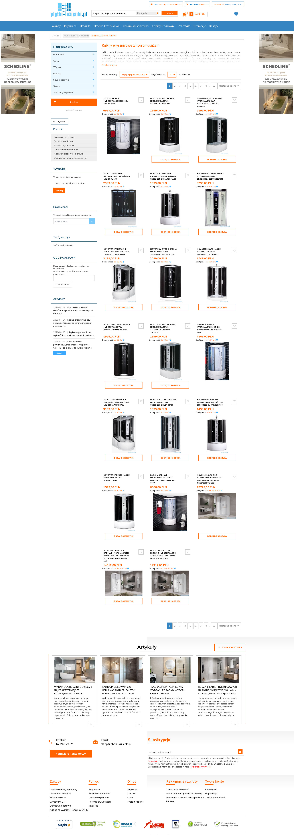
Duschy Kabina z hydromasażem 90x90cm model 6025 (116, 101)
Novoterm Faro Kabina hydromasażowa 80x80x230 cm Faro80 (209, 249)
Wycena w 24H (58, 783)
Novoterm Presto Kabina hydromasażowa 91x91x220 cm (117, 469)
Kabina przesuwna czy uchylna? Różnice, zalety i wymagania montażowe (72, 322)
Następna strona (229, 85)
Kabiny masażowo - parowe (68, 153)
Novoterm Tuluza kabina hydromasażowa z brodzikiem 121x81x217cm (210, 176)
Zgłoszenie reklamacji (177, 771)
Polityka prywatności (100, 783)
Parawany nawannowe (66, 149)
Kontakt (131, 775)
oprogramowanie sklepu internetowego (226, 819)
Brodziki (85, 26)
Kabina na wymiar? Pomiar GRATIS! (69, 791)
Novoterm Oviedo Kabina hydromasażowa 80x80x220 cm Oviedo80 (117, 321)
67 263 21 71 (65, 725)
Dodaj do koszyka (170, 159)
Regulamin (153, 742)
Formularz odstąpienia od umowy (184, 775)
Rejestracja (211, 775)
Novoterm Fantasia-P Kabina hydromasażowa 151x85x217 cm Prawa (116, 249)
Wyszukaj (59, 169)
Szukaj (66, 102)
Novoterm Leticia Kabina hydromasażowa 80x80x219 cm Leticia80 (163, 397)
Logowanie (211, 771)
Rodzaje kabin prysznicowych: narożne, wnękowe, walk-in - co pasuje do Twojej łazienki (72, 344)
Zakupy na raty (58, 778)
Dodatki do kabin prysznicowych (70, 158)
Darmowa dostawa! (60, 787)
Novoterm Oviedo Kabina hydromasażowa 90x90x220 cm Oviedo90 (163, 249)
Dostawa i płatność (60, 775)
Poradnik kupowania (99, 775)
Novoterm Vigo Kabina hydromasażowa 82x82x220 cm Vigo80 (162, 101)
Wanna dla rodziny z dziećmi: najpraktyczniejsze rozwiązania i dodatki (73, 310)
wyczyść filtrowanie (74, 110)
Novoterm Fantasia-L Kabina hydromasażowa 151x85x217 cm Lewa (116, 397)
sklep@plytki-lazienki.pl (116, 725)
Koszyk (213, 26)
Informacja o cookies (196, 819)
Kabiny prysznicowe (64, 137)
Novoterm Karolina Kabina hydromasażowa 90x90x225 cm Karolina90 (210, 397)
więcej (60, 353)
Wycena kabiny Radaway (63, 771)
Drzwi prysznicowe (63, 141)
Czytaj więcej (109, 65)
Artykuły (59, 299)
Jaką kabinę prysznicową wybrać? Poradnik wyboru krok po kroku (167, 671)
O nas (130, 778)
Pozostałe (184, 26)
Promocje (200, 26)
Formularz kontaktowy (71, 735)
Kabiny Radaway (163, 26)
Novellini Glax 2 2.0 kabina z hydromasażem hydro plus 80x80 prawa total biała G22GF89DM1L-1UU (117, 547)
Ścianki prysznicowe (64, 145)
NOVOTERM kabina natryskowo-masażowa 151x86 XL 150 (117, 176)
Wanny (56, 26)
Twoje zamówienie (215, 778)
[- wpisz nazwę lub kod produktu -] (112, 13)
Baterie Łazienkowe (107, 26)
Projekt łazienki (135, 783)
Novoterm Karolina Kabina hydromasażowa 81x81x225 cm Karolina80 (163, 176)
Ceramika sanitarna (136, 26)
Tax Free (93, 787)
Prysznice (70, 26)
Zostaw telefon (62, 284)
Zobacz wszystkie (229, 628)
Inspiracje (132, 771)
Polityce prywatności (201, 748)
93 (214, 85)
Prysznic (59, 121)
